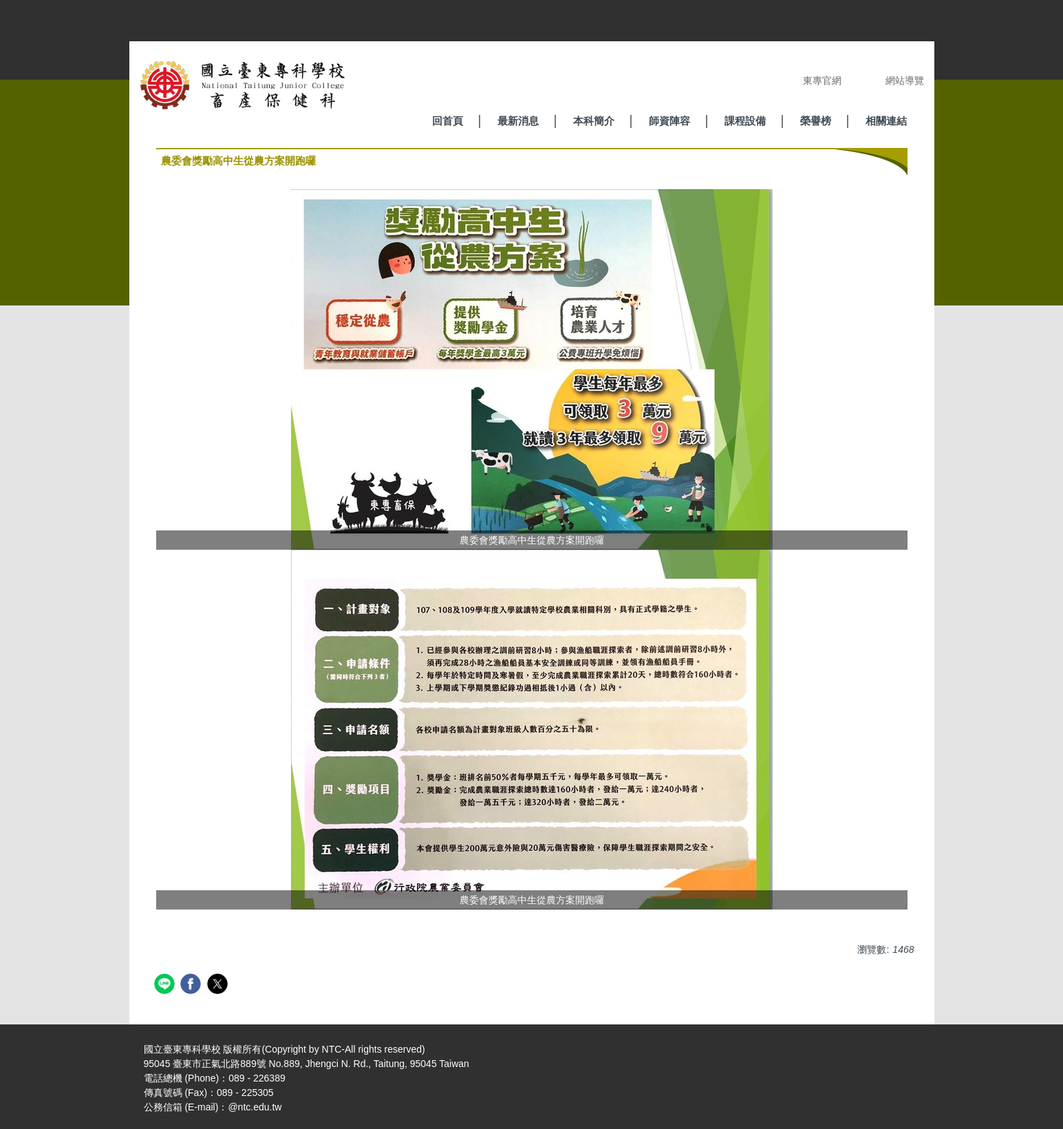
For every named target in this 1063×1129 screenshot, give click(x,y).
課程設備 (745, 121)
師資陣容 (669, 121)
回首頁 (447, 121)
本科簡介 (593, 121)
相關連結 (886, 121)
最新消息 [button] (518, 121)
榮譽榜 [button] (815, 121)
